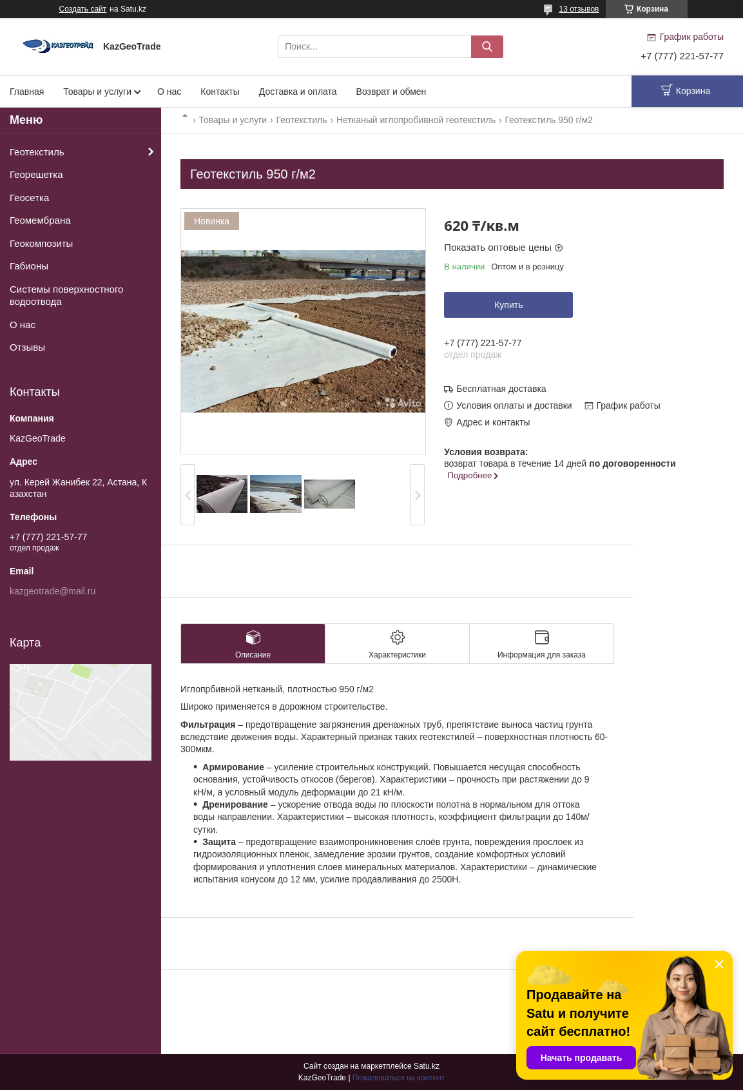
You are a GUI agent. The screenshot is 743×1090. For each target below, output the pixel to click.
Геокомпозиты (41, 243)
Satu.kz (426, 1066)
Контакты (219, 91)
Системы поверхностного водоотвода (66, 295)
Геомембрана (40, 220)
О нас (169, 91)
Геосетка (29, 197)
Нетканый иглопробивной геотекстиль (416, 120)
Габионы (29, 265)
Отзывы (27, 347)
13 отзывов (579, 9)
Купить (508, 305)
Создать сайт (83, 9)
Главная (27, 91)
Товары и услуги (97, 91)
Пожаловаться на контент (398, 1077)
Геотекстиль (301, 120)
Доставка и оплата (298, 91)
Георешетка (36, 174)
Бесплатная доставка (501, 389)
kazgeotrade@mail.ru (52, 591)
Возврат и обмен (391, 91)
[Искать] (487, 46)
